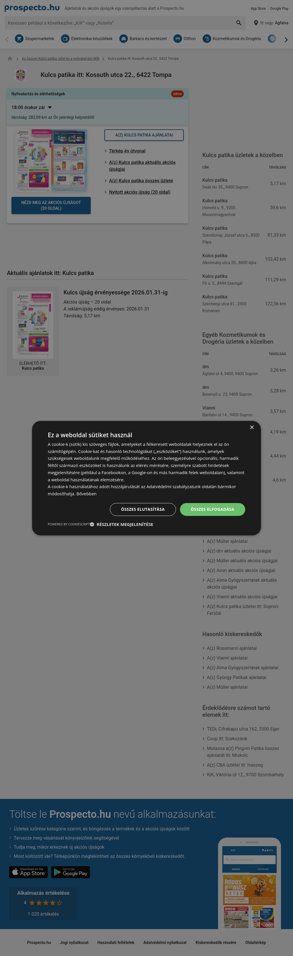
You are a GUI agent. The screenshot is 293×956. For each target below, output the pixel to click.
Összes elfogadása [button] (212, 509)
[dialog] (146, 478)
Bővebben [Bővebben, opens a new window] (86, 493)
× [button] (252, 427)
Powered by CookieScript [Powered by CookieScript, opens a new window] (69, 524)
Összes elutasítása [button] (143, 509)
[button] (121, 524)
